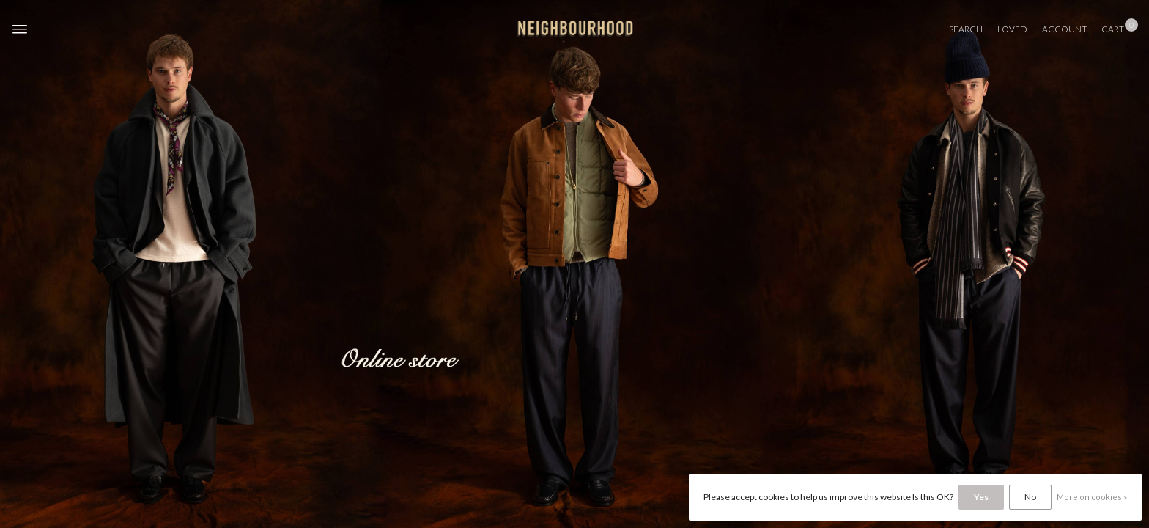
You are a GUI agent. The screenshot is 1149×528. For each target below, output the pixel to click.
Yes (981, 496)
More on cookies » (1092, 497)
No (1030, 496)
